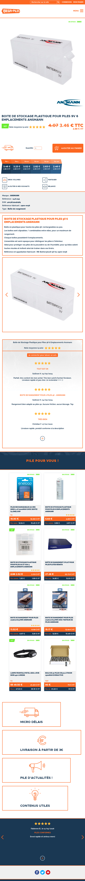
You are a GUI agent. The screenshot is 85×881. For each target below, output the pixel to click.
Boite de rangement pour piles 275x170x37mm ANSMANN (24, 619)
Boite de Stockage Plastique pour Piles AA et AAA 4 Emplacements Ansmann (23, 564)
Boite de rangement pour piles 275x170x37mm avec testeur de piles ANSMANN (59, 620)
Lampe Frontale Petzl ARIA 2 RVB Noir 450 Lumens (24, 674)
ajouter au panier (71, 148)
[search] (58, 2)
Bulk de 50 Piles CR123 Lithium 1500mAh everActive (58, 674)
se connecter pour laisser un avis (42, 355)
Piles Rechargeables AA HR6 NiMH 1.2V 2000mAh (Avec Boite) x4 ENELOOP (23, 509)
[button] (6, 295)
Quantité (34, 148)
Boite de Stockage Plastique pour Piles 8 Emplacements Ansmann (58, 509)
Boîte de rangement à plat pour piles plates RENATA (59, 563)
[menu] (81, 10)
